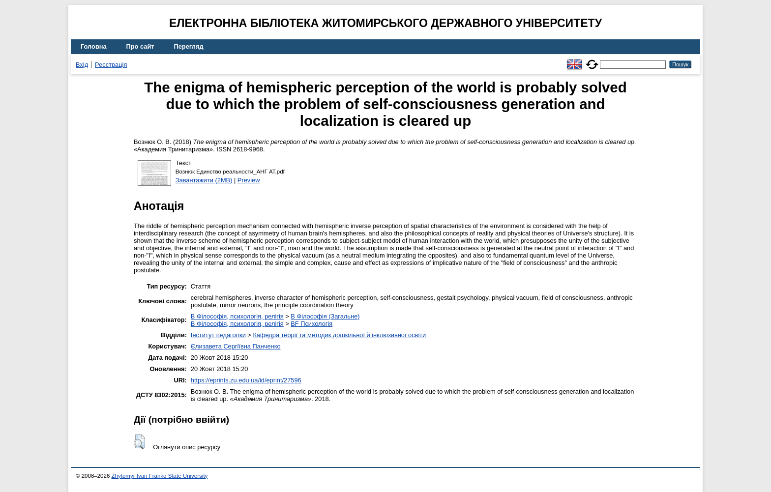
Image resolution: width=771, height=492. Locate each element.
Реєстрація (111, 64)
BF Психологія (311, 323)
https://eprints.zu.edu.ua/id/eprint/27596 (246, 380)
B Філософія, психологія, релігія (237, 316)
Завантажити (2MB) (204, 180)
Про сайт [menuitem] (140, 46)
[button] (139, 441)
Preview (248, 180)
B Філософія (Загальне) (325, 316)
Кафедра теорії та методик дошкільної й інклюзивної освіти (339, 335)
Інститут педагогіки (218, 335)
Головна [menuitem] (94, 46)
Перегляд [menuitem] (189, 46)
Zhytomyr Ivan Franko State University (160, 476)
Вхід (82, 64)
